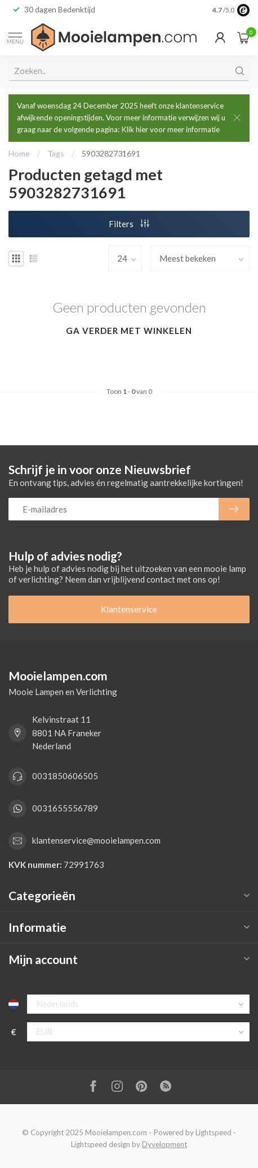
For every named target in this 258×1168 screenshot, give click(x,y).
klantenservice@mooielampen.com (96, 840)
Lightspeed (213, 1132)
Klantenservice (129, 609)
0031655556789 (65, 808)
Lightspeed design (100, 1144)
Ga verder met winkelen (129, 330)
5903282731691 (111, 153)
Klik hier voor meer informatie (170, 129)
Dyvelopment (164, 1144)
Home (19, 153)
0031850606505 (65, 776)
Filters (129, 224)
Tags (55, 153)
